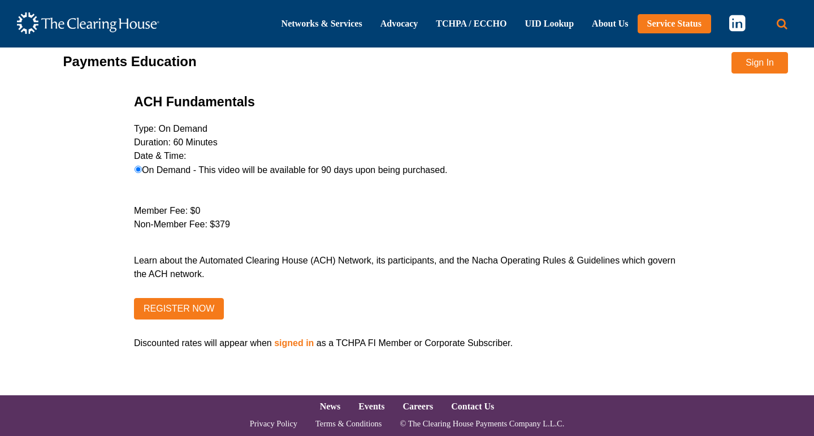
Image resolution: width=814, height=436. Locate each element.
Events (371, 406)
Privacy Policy (273, 423)
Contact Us (472, 406)
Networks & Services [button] (322, 23)
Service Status (674, 23)
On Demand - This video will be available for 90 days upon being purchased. (294, 170)
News (330, 406)
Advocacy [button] (399, 23)
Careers (417, 406)
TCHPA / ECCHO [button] (471, 23)
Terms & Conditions (348, 423)
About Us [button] (610, 23)
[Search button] (782, 24)
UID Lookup (549, 23)
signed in (294, 343)
